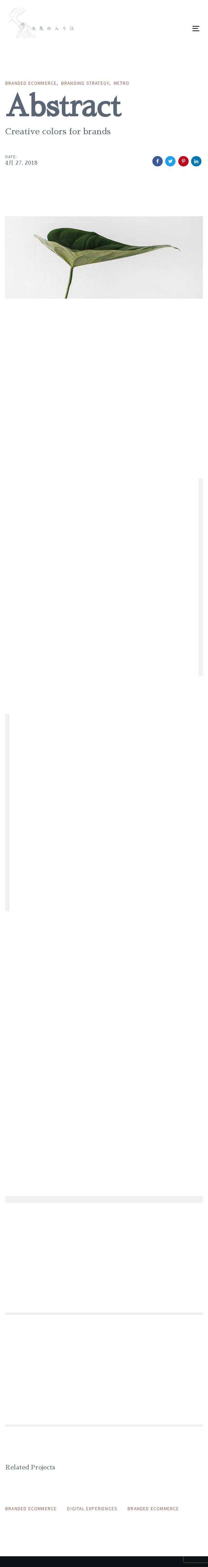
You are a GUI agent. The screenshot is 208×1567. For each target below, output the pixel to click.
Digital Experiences (92, 1508)
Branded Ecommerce (31, 83)
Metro (122, 83)
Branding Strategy (85, 83)
